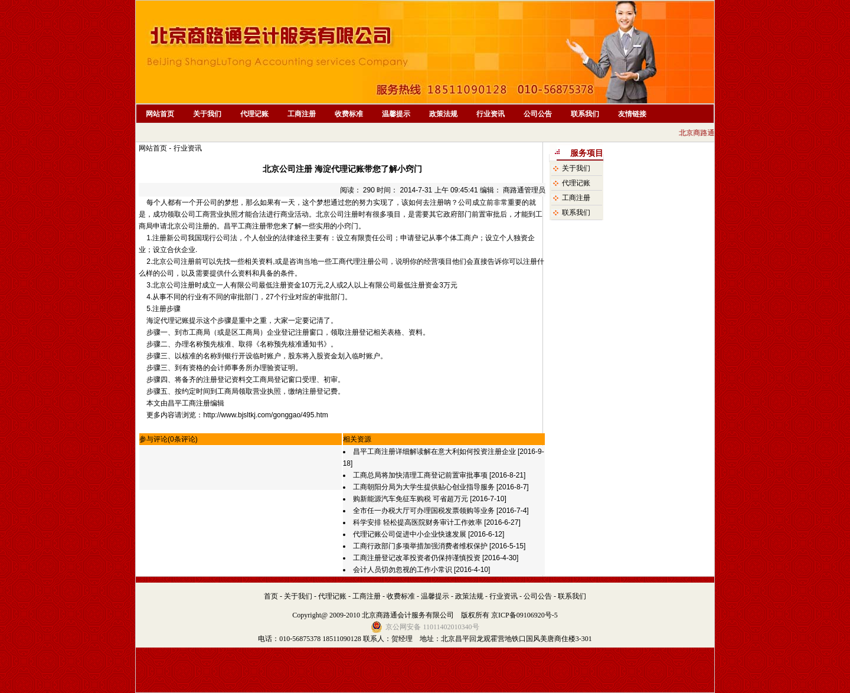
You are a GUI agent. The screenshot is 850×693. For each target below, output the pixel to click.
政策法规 (443, 114)
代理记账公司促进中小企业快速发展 (409, 534)
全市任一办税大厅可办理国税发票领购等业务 (424, 510)
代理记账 (254, 114)
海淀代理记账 (167, 320)
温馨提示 (396, 114)
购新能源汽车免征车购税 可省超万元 (410, 499)
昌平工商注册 (245, 226)
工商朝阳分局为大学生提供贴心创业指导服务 (424, 487)
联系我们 (585, 114)
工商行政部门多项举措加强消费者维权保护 (420, 546)
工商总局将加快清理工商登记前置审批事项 (420, 475)
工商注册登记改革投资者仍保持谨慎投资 (416, 558)
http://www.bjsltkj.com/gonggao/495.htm (265, 415)
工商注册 (301, 114)
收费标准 (349, 114)
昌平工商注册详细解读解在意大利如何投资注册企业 (434, 451)
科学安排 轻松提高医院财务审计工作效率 (417, 522)
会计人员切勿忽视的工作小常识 (402, 569)
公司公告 (538, 114)
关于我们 (207, 114)
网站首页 (160, 114)
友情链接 (632, 114)
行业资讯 (490, 114)
